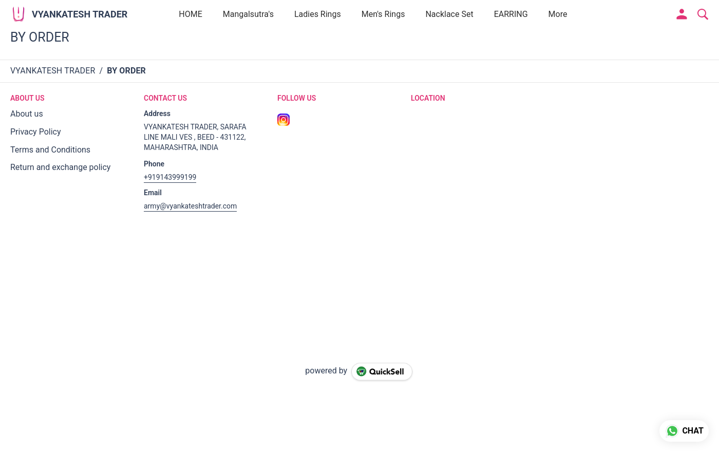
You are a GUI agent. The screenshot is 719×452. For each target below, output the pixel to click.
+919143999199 (170, 177)
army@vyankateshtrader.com (190, 206)
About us (26, 114)
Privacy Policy (35, 132)
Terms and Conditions (50, 150)
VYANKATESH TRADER (79, 14)
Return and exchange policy (60, 167)
